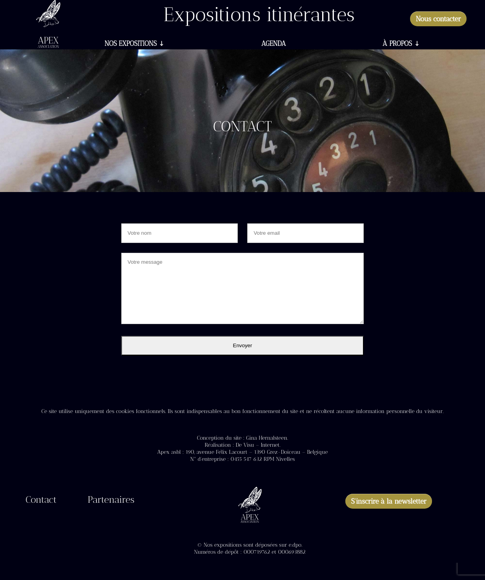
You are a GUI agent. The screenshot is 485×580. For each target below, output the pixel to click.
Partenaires (111, 501)
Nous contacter (438, 19)
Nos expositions (130, 44)
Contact (41, 501)
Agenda (273, 44)
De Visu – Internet (257, 445)
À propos (397, 44)
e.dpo (295, 545)
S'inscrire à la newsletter (389, 501)
